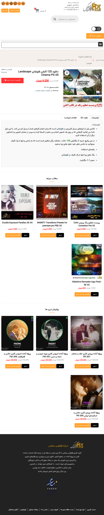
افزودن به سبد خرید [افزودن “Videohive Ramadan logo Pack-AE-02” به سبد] (82, 294)
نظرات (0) (84, 117)
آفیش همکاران (12, 510)
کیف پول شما (80, 510)
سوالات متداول (33, 510)
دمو (95, 235)
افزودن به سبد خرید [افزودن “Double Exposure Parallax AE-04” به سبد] (13, 235)
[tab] (95, 118)
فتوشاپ (89, 63)
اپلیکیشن (23, 510)
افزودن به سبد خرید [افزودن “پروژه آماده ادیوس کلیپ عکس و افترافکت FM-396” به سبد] (13, 366)
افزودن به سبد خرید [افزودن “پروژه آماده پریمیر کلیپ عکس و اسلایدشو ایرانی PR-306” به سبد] (82, 425)
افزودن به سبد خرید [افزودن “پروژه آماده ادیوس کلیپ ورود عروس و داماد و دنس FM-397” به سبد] (48, 366)
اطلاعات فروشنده (70, 117)
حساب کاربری (91, 510)
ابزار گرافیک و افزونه (85, 57)
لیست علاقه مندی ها (67, 510)
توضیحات (95, 117)
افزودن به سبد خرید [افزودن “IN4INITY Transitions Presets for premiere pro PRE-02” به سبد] (48, 235)
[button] (100, 44)
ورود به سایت (14, 10)
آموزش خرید (54, 510)
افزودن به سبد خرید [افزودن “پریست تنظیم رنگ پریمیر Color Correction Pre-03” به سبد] (82, 235)
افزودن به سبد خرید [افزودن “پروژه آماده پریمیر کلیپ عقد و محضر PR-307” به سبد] (82, 366)
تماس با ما (44, 510)
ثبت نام (4, 10)
